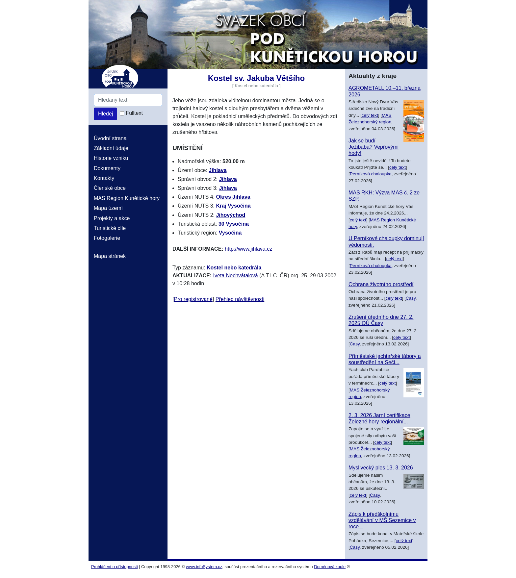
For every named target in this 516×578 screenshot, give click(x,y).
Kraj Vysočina (233, 206)
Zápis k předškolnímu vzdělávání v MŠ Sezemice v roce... (382, 520)
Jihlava (217, 170)
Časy (411, 298)
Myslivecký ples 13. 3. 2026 (380, 467)
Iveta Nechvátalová (235, 275)
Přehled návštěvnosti (240, 299)
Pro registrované (193, 299)
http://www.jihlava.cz (248, 249)
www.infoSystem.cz (204, 566)
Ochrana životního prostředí (380, 284)
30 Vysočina (234, 224)
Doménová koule (330, 566)
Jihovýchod (230, 215)
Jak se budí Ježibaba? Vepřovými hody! (373, 147)
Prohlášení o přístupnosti (114, 566)
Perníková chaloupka (371, 173)
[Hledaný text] (128, 100)
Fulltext (134, 113)
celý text (370, 115)
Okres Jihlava (233, 197)
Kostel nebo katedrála (234, 267)
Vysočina (230, 233)
